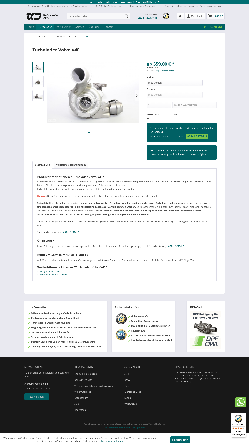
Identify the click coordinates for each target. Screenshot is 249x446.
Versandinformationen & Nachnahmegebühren (124, 427)
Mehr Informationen (112, 441)
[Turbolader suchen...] (98, 16)
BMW (127, 379)
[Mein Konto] (195, 16)
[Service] (79, 27)
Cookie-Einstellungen (85, 373)
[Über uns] (94, 27)
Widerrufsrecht (82, 391)
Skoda (127, 397)
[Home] (30, 27)
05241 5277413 (148, 18)
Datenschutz (81, 397)
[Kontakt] (109, 27)
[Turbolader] (45, 27)
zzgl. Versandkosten (165, 70)
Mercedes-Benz (132, 391)
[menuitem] (98, 17)
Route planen (36, 396)
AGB (76, 403)
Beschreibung (42, 164)
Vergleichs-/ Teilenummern (71, 164)
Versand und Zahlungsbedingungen (93, 385)
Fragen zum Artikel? (49, 271)
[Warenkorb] (215, 16)
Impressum (80, 409)
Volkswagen (130, 403)
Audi (126, 373)
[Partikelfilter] (63, 27)
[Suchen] (126, 16)
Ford (126, 385)
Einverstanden (180, 439)
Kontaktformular (83, 379)
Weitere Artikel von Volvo (52, 274)
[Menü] (244, 415)
